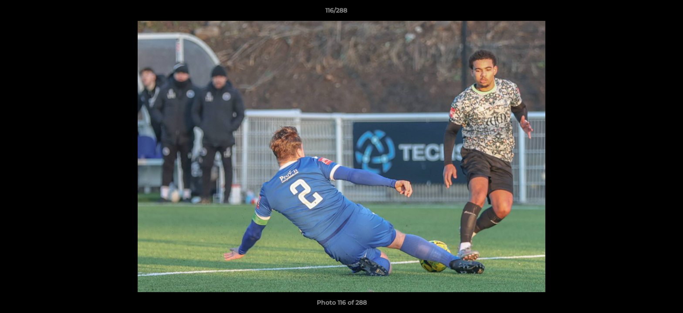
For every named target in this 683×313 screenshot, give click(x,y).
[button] (646, 13)
